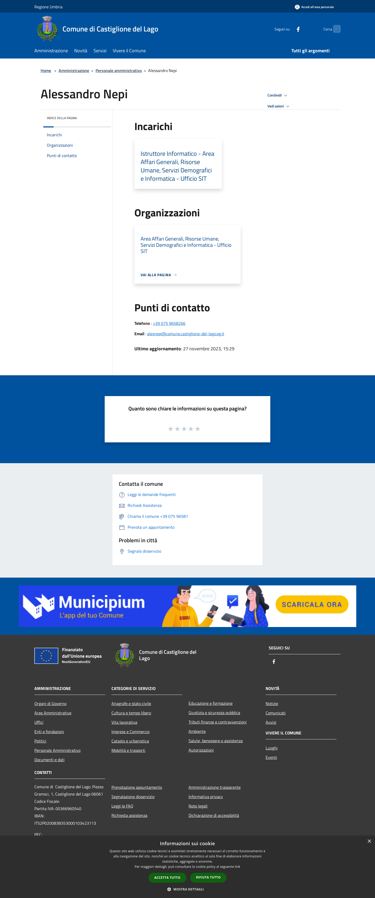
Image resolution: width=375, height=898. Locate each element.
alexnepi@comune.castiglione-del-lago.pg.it (185, 334)
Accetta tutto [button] (167, 877)
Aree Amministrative (52, 713)
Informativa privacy (206, 796)
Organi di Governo (50, 703)
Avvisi (271, 722)
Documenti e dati (49, 760)
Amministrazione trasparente (215, 787)
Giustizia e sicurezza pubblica (214, 712)
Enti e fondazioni (49, 731)
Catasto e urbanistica (130, 741)
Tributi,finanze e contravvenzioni (218, 722)
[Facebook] (288, 28)
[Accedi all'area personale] (314, 7)
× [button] (369, 841)
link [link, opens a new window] (237, 866)
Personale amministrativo (119, 70)
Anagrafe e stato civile (131, 703)
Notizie (272, 703)
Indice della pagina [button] (62, 117)
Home (46, 70)
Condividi (278, 95)
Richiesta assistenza (129, 815)
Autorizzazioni (201, 750)
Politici (40, 741)
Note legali (198, 806)
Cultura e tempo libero (131, 713)
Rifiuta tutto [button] (208, 877)
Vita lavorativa (124, 722)
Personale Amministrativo (57, 750)
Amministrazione (74, 70)
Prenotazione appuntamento (136, 787)
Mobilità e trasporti (128, 750)
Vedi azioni (279, 106)
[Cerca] (334, 29)
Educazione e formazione (211, 703)
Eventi (271, 757)
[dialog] (187, 867)
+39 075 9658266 (169, 323)
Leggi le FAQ (122, 806)
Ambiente (197, 731)
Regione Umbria (48, 7)
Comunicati (276, 713)
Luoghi (272, 748)
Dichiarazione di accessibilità (214, 815)
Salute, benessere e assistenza (216, 741)
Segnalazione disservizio (132, 796)
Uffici (38, 722)
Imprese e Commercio (130, 731)
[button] (187, 889)
